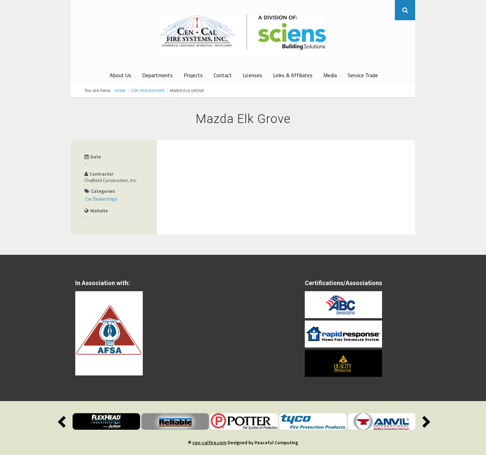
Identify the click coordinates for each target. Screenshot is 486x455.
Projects (193, 75)
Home (120, 90)
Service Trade (363, 75)
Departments (157, 75)
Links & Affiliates (293, 75)
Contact (223, 75)
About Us (120, 75)
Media (330, 75)
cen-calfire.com (209, 442)
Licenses (252, 75)
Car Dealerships (148, 90)
